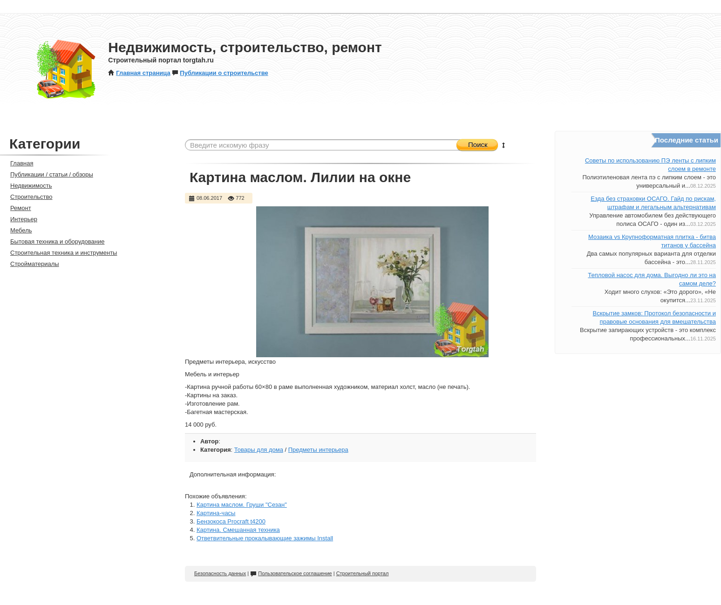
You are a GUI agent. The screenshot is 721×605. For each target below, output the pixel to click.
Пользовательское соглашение (291, 573)
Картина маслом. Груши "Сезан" (242, 504)
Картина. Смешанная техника (238, 529)
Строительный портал (362, 573)
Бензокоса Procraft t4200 (231, 521)
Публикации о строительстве (220, 72)
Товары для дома (258, 449)
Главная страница (139, 72)
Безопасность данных (220, 573)
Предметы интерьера (318, 449)
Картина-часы (216, 513)
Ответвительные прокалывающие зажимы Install (265, 538)
